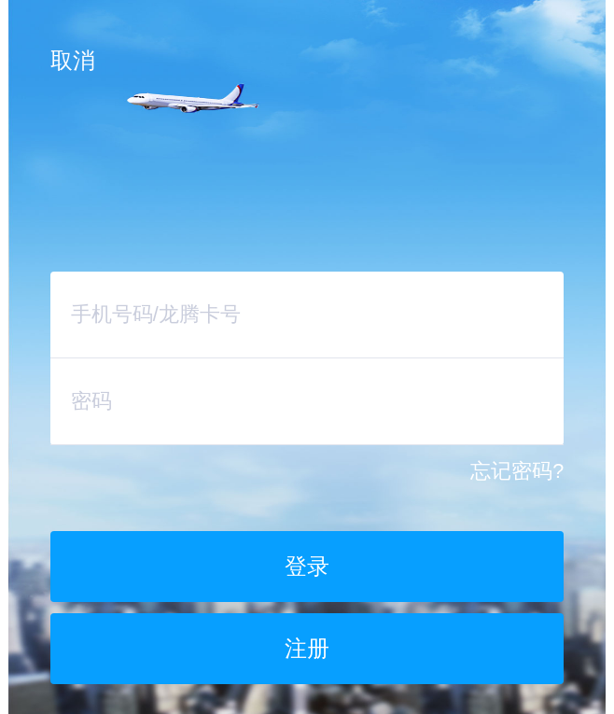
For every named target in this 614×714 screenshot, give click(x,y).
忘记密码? (517, 471)
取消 (72, 60)
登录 (307, 566)
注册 (307, 648)
